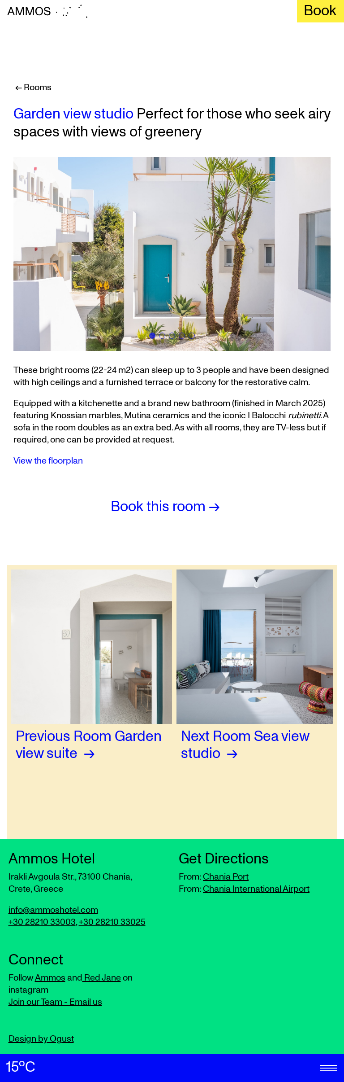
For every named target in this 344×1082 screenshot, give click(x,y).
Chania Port (226, 876)
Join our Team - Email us (55, 1002)
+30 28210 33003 (42, 922)
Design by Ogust (41, 1038)
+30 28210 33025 (112, 922)
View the (48, 460)
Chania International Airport (256, 889)
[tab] (152, 336)
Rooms (37, 87)
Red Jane (101, 977)
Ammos (50, 977)
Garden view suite (89, 745)
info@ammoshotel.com (53, 910)
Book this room (158, 507)
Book (320, 11)
